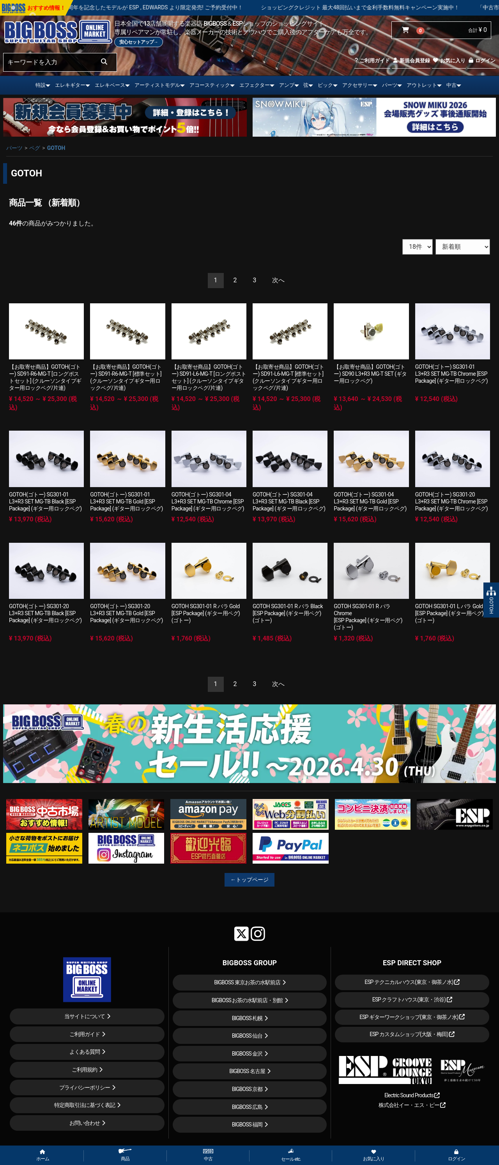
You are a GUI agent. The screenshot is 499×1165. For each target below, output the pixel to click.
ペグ (34, 148)
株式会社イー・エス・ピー (412, 1105)
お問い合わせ (84, 1123)
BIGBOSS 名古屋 (247, 1071)
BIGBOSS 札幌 (247, 1018)
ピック (325, 85)
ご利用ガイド (372, 60)
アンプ (286, 85)
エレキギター (70, 85)
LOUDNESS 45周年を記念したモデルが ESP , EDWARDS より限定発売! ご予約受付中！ (163, 7)
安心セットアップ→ (138, 42)
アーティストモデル (157, 85)
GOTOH (56, 148)
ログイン (481, 60)
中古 (451, 85)
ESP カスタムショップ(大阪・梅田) (412, 1034)
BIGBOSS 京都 (247, 1089)
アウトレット (422, 85)
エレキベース (110, 85)
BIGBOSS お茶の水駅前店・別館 (247, 1000)
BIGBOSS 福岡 (247, 1124)
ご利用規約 (84, 1069)
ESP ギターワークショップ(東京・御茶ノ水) (412, 1017)
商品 (125, 1155)
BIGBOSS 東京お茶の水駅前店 (247, 982)
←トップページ (249, 879)
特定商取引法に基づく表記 (84, 1105)
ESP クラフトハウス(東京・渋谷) (412, 999)
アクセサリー (357, 85)
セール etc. (291, 1155)
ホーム (42, 1155)
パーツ (389, 85)
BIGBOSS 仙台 (247, 1036)
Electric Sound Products (412, 1095)
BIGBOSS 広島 (247, 1107)
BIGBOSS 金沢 (247, 1054)
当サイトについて (84, 1016)
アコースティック (209, 85)
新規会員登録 (411, 60)
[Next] (278, 280)
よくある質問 (84, 1052)
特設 (40, 85)
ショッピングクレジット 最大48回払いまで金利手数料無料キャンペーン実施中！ (385, 7)
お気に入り (448, 60)
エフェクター (254, 85)
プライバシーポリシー (84, 1087)
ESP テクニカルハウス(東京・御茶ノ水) (412, 982)
